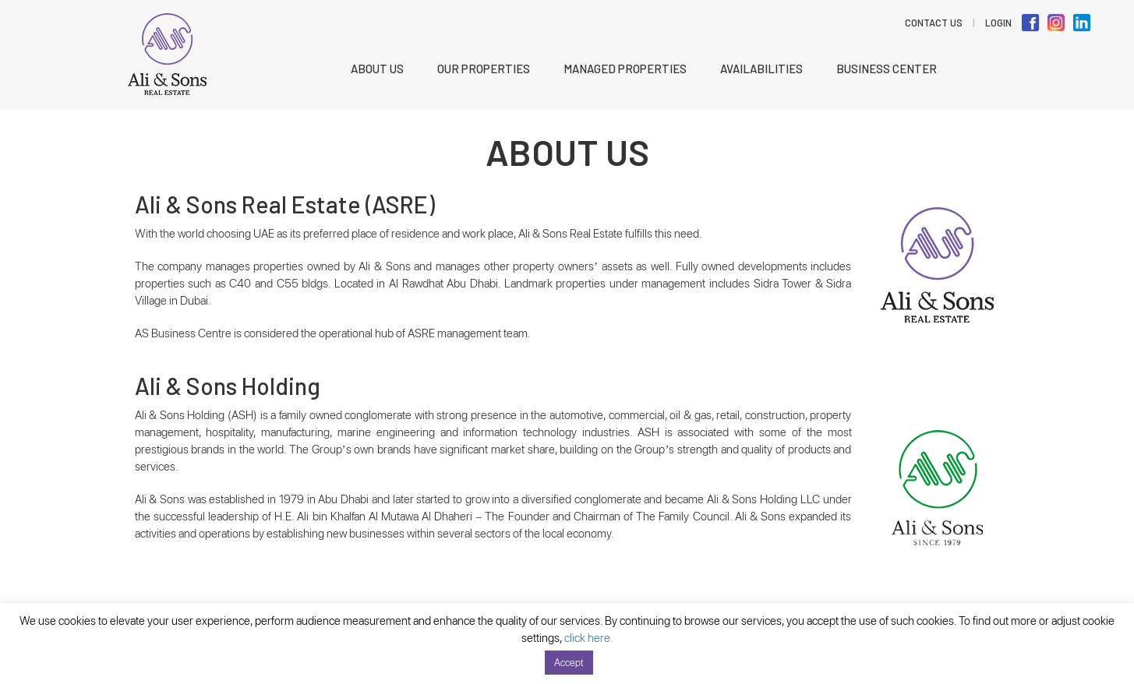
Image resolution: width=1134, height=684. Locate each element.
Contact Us (934, 22)
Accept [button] (569, 662)
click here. (588, 638)
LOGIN (998, 22)
